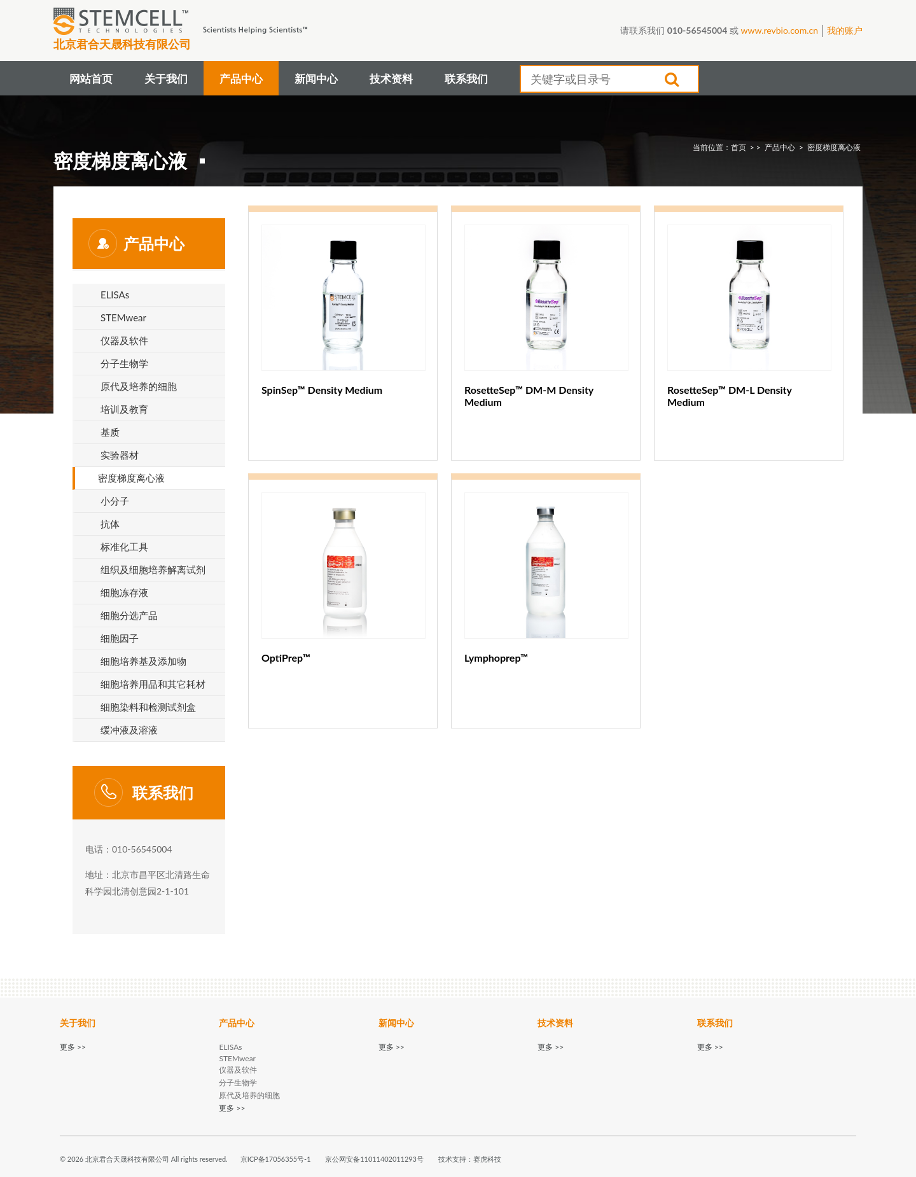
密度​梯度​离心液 (834, 147)
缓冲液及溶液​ (129, 729)
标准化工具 (124, 546)
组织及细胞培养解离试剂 (153, 569)
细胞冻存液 (124, 592)
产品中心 (780, 147)
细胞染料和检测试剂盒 (148, 707)
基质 (110, 432)
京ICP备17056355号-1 (275, 1159)
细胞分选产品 (129, 615)
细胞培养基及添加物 (143, 661)
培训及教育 (124, 409)
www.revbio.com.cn (779, 30)
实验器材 (120, 455)
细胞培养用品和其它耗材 (153, 684)
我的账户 (845, 30)
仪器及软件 (124, 340)
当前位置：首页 (719, 147)
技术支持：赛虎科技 (469, 1159)
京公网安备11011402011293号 (374, 1159)
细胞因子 (120, 638)
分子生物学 (124, 363)
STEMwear (123, 317)
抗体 (110, 523)
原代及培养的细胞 (139, 386)
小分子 (115, 500)
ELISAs (115, 294)
